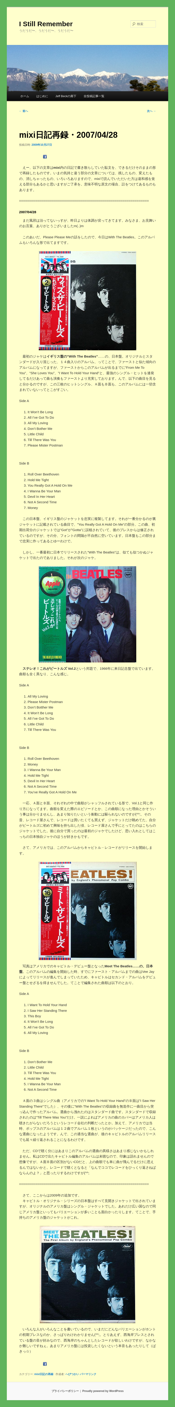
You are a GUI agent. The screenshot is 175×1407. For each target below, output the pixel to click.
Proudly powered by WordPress (103, 1391)
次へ (151, 111)
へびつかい (72, 1374)
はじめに (42, 96)
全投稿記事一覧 (94, 96)
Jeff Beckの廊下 (65, 96)
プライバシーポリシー (65, 1391)
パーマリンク (88, 1374)
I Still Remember (46, 24)
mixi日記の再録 (43, 1374)
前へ (23, 111)
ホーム (24, 96)
